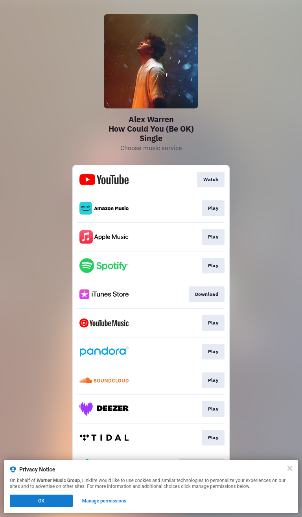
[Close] (290, 468)
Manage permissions (104, 501)
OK (41, 501)
